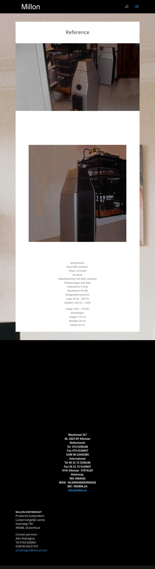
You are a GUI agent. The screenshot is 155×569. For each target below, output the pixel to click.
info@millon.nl (77, 490)
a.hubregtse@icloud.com (31, 550)
